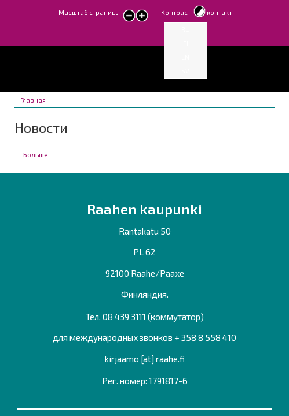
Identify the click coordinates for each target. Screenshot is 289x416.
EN (185, 57)
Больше (35, 154)
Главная (33, 100)
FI (185, 43)
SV (185, 71)
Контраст (176, 12)
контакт (219, 12)
